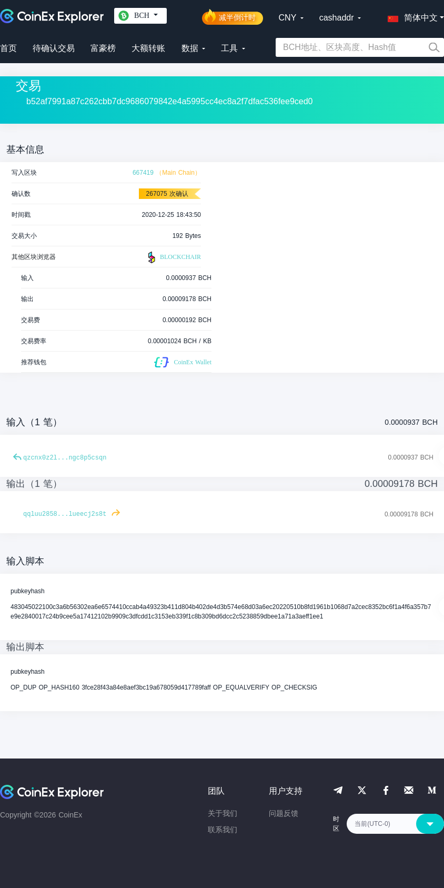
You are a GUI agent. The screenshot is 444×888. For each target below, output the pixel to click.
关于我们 (222, 813)
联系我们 (222, 829)
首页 (8, 48)
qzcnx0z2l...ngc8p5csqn (64, 458)
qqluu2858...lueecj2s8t (64, 514)
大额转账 (148, 48)
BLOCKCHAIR (173, 257)
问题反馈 (283, 813)
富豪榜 (103, 48)
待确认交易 (54, 48)
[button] (410, 16)
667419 (143, 172)
